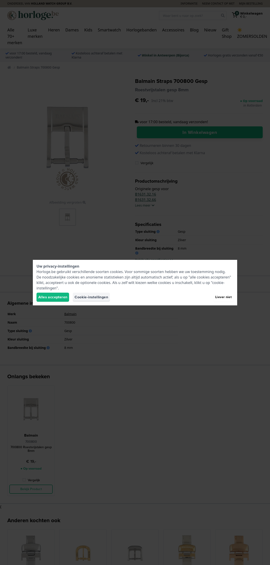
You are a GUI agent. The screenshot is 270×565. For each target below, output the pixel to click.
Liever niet (223, 297)
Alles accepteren (52, 297)
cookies (116, 271)
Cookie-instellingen (91, 297)
